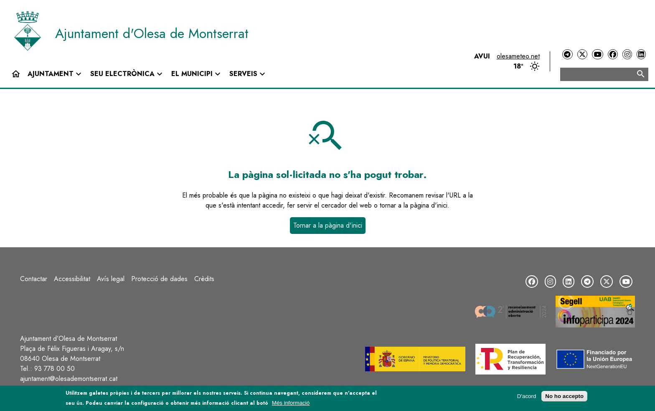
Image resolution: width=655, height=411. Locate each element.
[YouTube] (597, 54)
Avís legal (110, 279)
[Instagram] (627, 54)
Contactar (33, 279)
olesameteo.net (518, 56)
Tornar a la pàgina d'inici (327, 225)
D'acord (526, 398)
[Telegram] (567, 54)
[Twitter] (582, 54)
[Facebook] (613, 54)
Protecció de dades (159, 279)
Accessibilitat (72, 279)
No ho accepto (564, 398)
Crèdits (204, 279)
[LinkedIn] (641, 54)
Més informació (291, 404)
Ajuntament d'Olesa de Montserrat (152, 33)
